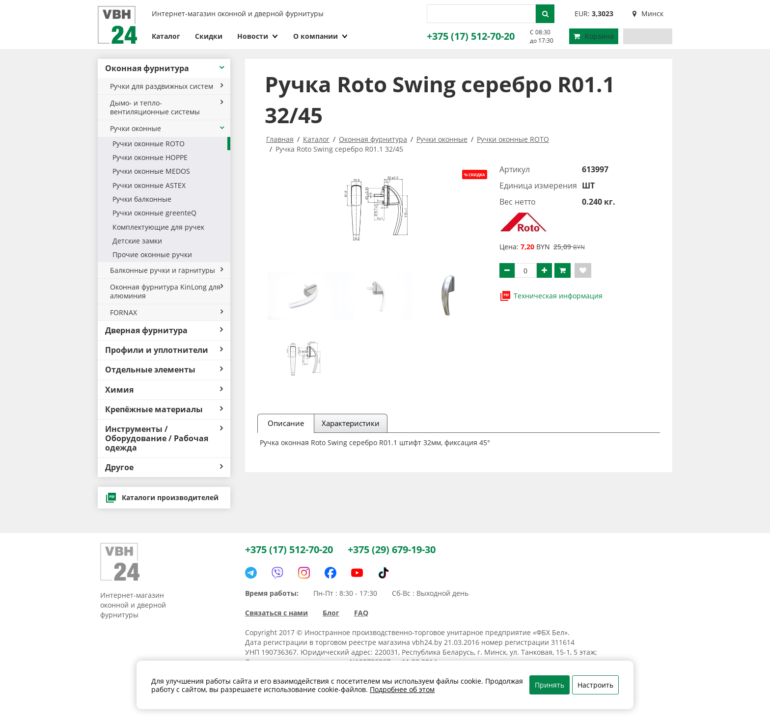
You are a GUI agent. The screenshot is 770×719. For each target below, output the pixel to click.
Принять (549, 685)
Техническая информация (551, 296)
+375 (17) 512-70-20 (471, 36)
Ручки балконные (141, 199)
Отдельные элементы (164, 369)
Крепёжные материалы (164, 409)
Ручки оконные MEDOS (151, 171)
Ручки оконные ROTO (148, 143)
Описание (286, 423)
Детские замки (137, 240)
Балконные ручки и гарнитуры (166, 270)
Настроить (595, 685)
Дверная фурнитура (164, 330)
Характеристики (351, 423)
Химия (164, 389)
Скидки (208, 36)
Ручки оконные (167, 128)
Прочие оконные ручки (152, 254)
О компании (320, 36)
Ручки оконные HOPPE (150, 157)
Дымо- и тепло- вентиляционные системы (166, 107)
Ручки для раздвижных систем (166, 86)
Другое (164, 467)
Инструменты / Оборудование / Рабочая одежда (164, 438)
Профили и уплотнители (164, 350)
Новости (257, 36)
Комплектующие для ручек (158, 227)
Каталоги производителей (162, 498)
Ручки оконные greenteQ (154, 212)
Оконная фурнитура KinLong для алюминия (166, 291)
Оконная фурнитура (165, 68)
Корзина (594, 36)
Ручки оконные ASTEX (149, 185)
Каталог (166, 36)
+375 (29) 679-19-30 (392, 549)
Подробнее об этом (402, 689)
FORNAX (166, 312)
